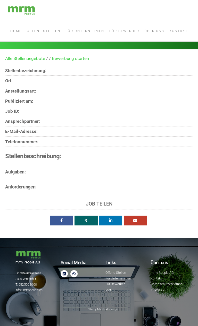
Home (16, 31)
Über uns (154, 31)
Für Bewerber (124, 31)
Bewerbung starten (70, 58)
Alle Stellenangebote (25, 58)
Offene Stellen (43, 31)
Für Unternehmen (84, 31)
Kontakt (178, 31)
